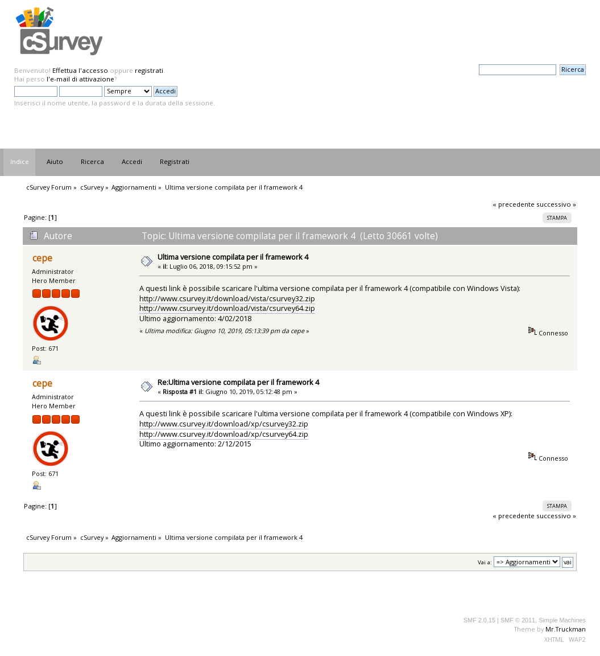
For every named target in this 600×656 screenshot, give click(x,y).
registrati (149, 70)
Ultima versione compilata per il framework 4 (233, 257)
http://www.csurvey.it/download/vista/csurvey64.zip (227, 308)
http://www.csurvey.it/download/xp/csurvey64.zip (223, 434)
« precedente (514, 204)
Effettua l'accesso (80, 70)
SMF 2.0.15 (479, 620)
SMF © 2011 (517, 620)
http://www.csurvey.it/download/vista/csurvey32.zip (227, 298)
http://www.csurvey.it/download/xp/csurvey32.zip (223, 424)
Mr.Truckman (565, 629)
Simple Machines (562, 620)
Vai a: (485, 562)
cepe (42, 258)
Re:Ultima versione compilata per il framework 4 (238, 382)
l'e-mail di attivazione (80, 79)
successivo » (556, 204)
